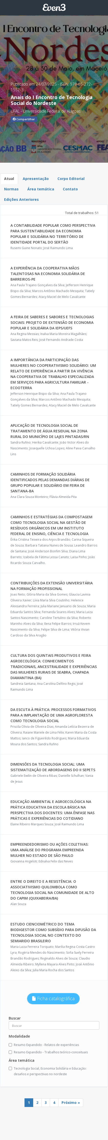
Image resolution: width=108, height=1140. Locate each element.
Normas (11, 189)
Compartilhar (24, 119)
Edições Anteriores (21, 199)
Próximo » (71, 1102)
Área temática (40, 189)
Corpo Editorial (71, 178)
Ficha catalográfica (53, 998)
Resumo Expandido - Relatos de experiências (44, 1045)
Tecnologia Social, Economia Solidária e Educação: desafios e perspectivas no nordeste (48, 1071)
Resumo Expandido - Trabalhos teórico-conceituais (48, 1052)
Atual (9, 178)
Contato (70, 189)
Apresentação (36, 178)
